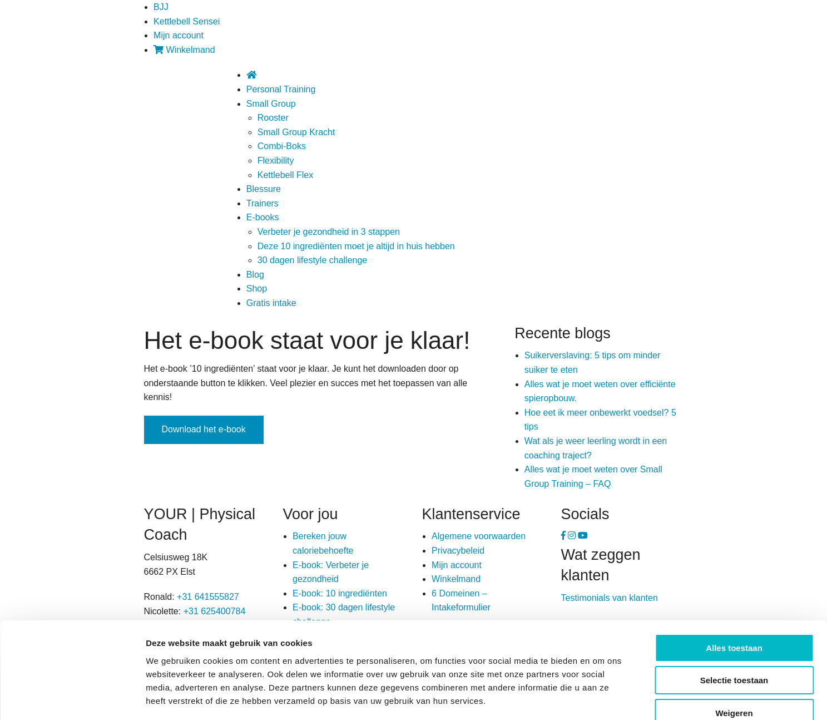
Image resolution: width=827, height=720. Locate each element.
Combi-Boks (281, 146)
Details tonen (601, 698)
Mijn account (178, 35)
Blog (255, 274)
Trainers (262, 203)
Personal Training (281, 89)
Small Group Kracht (296, 132)
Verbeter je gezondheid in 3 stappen (328, 231)
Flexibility (275, 160)
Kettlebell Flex (285, 175)
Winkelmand (184, 50)
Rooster (273, 117)
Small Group (271, 104)
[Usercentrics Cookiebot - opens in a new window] (72, 698)
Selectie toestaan (734, 617)
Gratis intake (271, 303)
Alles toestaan (734, 584)
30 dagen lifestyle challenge (312, 260)
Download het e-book (204, 429)
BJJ (161, 7)
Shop (256, 288)
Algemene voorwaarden (479, 536)
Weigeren (733, 649)
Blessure (263, 189)
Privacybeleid (458, 550)
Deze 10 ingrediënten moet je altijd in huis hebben (356, 246)
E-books (262, 217)
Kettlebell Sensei (186, 21)
